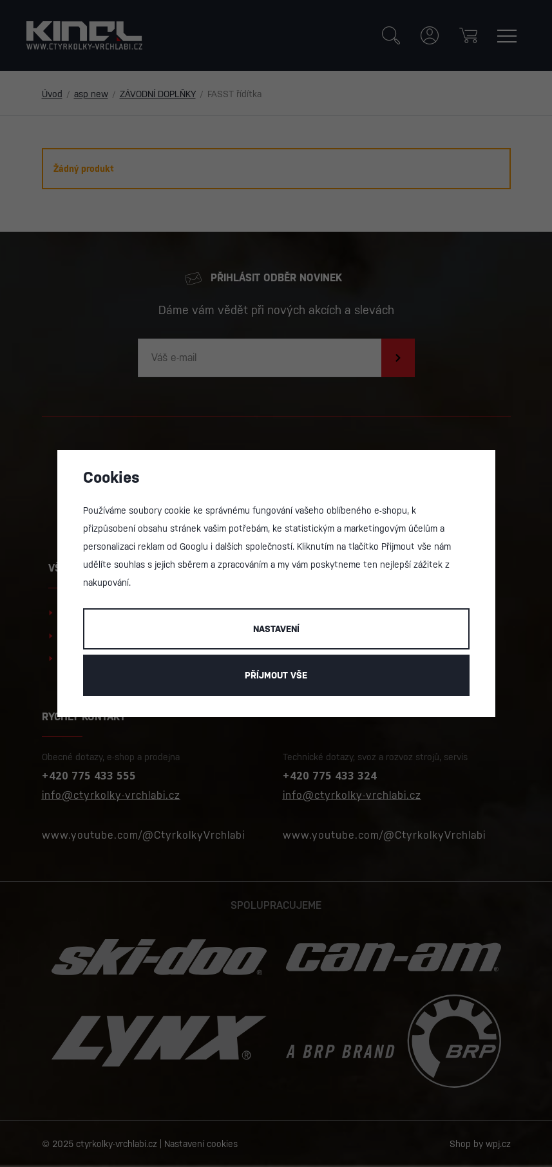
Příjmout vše (276, 675)
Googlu (194, 546)
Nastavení (276, 629)
